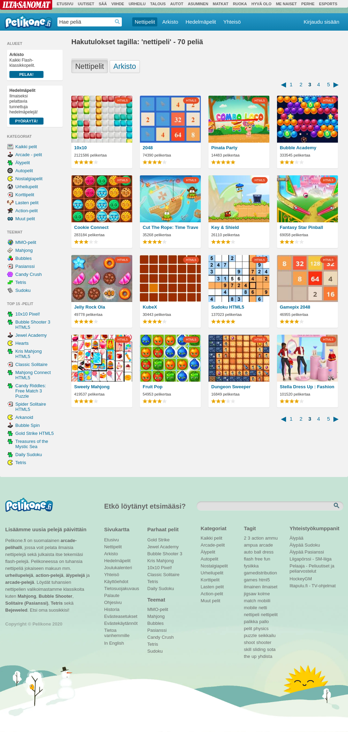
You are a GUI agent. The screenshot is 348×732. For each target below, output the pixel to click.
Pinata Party (224, 147)
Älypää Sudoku (305, 545)
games (251, 579)
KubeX (150, 307)
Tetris (20, 282)
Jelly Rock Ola (89, 307)
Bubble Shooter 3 (164, 553)
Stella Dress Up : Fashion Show (307, 386)
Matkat (220, 4)
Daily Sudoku (28, 454)
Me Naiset (286, 4)
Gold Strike (158, 539)
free (258, 559)
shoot (249, 642)
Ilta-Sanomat (26, 5)
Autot (176, 4)
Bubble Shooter (55, 596)
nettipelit (269, 614)
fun (267, 559)
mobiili (264, 600)
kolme (264, 593)
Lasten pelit (27, 202)
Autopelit (24, 170)
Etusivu (65, 4)
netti (263, 607)
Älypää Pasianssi (307, 552)
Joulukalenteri (118, 567)
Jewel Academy (31, 335)
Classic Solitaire (31, 364)
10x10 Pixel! (27, 314)
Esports (328, 4)
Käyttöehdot (116, 581)
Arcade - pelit (28, 154)
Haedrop (117, 21)
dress (268, 552)
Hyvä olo (261, 4)
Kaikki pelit (26, 146)
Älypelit (22, 162)
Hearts (22, 343)
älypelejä (75, 575)
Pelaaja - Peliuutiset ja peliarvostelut (312, 566)
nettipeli (252, 614)
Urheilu (137, 4)
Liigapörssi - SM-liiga (311, 559)
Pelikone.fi (28, 22)
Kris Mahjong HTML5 (28, 354)
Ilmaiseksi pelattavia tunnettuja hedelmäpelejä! (26, 106)
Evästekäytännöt (120, 623)
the (247, 656)
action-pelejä (49, 575)
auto (248, 552)
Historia (111, 609)
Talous (158, 4)
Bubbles (23, 258)
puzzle (250, 635)
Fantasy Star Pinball (301, 227)
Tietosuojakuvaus (120, 588)
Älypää (296, 538)
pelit (248, 628)
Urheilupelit (26, 186)
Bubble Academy (298, 147)
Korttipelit (24, 194)
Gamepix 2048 (295, 307)
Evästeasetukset (120, 616)
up (254, 656)
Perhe (308, 4)
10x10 (80, 147)
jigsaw (250, 593)
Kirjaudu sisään (321, 22)
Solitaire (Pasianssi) (26, 603)
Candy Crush (28, 274)
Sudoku (23, 290)
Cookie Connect (91, 227)
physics (260, 628)
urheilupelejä (19, 575)
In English (114, 643)
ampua (251, 545)
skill (248, 649)
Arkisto (170, 22)
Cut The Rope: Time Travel (170, 227)
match (250, 600)
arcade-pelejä (19, 582)
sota (271, 649)
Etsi (337, 505)
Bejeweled (16, 610)
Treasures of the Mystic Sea (31, 444)
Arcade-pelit (213, 545)
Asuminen (198, 4)
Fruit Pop (153, 386)
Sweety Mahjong (92, 386)
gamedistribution (260, 572)
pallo (264, 621)
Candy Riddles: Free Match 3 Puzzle (30, 391)
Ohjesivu (113, 602)
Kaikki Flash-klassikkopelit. (26, 65)
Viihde (117, 4)
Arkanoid (24, 417)
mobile (250, 607)
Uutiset (86, 4)
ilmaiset (269, 586)
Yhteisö (232, 22)
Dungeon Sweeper (231, 386)
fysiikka (251, 565)
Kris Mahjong (160, 560)
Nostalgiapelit (28, 178)
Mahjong (24, 250)
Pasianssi (25, 266)
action (258, 538)
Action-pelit (26, 210)
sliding (259, 649)
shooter (263, 642)
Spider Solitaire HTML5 (30, 406)
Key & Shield (225, 227)
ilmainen (252, 586)
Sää (103, 4)
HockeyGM (301, 578)
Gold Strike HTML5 (34, 433)
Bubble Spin (27, 425)
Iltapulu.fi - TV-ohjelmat (313, 585)
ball (257, 552)
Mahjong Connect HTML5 (33, 375)
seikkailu (267, 635)
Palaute (111, 595)
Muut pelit (25, 218)
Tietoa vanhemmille (116, 631)
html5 (264, 579)
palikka (251, 621)
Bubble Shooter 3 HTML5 (32, 324)
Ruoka (240, 4)
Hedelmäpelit (200, 22)
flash (248, 559)
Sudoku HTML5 (227, 307)
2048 (148, 147)
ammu (271, 538)
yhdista (265, 656)
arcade (266, 545)
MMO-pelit (25, 242)
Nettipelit (145, 22)
